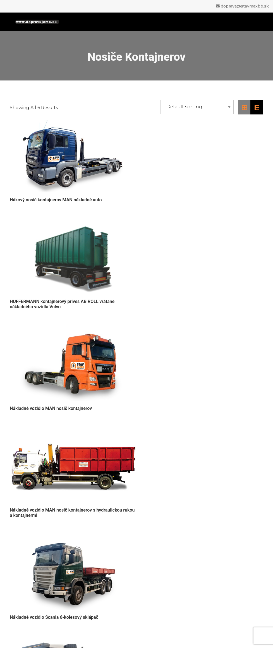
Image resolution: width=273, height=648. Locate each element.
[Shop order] (197, 107)
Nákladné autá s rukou (173, 559)
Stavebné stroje (165, 596)
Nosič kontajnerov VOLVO (166, 406)
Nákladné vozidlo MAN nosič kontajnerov (51, 304)
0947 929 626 (154, 492)
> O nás (17, 505)
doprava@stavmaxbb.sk (245, 6)
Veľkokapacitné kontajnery (178, 611)
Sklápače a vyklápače (171, 574)
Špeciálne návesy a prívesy (178, 604)
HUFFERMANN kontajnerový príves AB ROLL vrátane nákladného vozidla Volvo (193, 200)
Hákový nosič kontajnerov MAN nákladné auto (56, 199)
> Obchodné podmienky (34, 512)
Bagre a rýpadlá (165, 582)
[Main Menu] (7, 22)
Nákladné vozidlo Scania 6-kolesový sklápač (54, 406)
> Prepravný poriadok (31, 520)
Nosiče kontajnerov (169, 567)
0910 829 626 (154, 484)
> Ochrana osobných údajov (38, 528)
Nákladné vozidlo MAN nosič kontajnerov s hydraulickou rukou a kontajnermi (197, 304)
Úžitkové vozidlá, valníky (176, 589)
